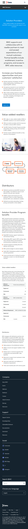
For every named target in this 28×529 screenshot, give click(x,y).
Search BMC (7, 479)
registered (12, 522)
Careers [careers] (4, 396)
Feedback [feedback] (4, 392)
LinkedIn (5, 450)
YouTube (5, 457)
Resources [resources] (4, 435)
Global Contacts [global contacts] (6, 399)
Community (6, 446)
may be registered (21, 522)
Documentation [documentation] (5, 428)
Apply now (5, 105)
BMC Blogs (6, 461)
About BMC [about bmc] (5, 382)
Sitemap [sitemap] (4, 403)
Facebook (5, 453)
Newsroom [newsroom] (4, 406)
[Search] (24, 2)
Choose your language (10, 488)
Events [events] (3, 385)
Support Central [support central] (6, 417)
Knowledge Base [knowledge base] (6, 421)
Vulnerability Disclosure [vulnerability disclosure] (7, 424)
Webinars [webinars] (4, 389)
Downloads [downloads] (5, 431)
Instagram (5, 469)
